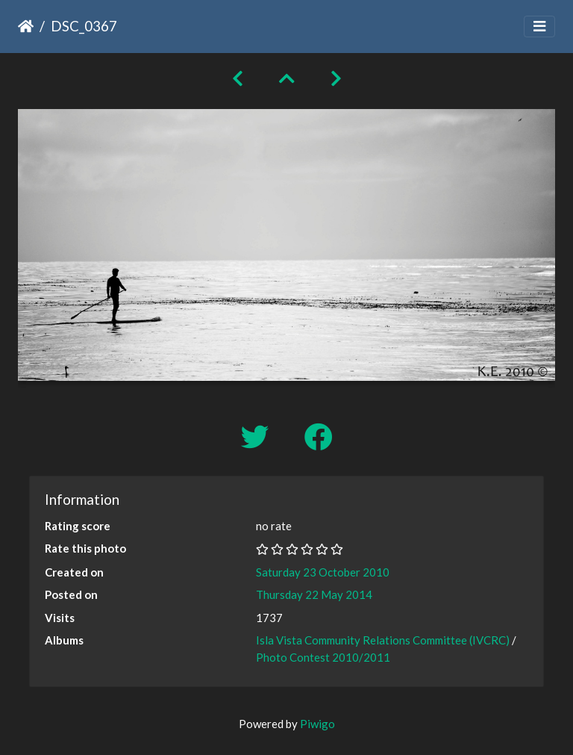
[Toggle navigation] (539, 26)
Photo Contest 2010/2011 (323, 657)
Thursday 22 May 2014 (314, 594)
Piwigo (317, 723)
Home (26, 26)
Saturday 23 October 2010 (322, 572)
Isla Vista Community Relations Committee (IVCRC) (383, 640)
